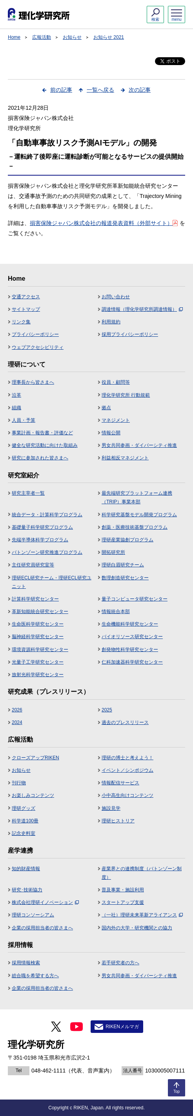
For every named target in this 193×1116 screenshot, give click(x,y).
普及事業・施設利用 (123, 890)
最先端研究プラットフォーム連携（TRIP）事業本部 (137, 497)
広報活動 (41, 37)
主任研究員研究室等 (33, 565)
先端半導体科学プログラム (40, 540)
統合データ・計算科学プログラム (47, 514)
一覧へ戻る (100, 90)
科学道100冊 (25, 821)
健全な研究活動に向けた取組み (45, 445)
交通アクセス (26, 296)
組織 (16, 407)
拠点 (106, 407)
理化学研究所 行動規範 (126, 395)
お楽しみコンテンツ (33, 795)
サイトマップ (26, 309)
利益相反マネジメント (125, 458)
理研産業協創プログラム (127, 540)
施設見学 (111, 808)
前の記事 (61, 90)
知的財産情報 (26, 868)
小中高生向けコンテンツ (127, 795)
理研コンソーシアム (33, 915)
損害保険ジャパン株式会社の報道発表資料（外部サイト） (104, 223)
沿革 (16, 395)
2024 (17, 722)
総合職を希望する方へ (35, 975)
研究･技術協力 (27, 890)
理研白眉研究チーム (123, 565)
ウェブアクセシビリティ (38, 347)
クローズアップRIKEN (35, 757)
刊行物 (19, 783)
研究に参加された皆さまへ (40, 458)
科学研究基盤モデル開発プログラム (139, 514)
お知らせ (72, 37)
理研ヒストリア (118, 821)
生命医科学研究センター (38, 624)
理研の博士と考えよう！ (127, 757)
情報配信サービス (120, 783)
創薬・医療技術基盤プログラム (135, 527)
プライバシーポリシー (35, 334)
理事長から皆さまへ (33, 382)
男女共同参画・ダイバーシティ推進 (139, 445)
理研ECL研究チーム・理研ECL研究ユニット (51, 582)
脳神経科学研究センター (38, 636)
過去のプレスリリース (125, 722)
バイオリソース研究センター (132, 636)
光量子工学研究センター (38, 662)
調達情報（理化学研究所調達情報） (142, 309)
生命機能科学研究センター (130, 624)
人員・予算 (23, 420)
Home (14, 37)
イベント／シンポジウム (127, 770)
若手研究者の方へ (120, 962)
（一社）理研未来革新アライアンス (142, 915)
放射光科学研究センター (38, 674)
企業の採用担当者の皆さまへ (42, 928)
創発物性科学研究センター (130, 649)
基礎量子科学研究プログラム (42, 527)
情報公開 (111, 433)
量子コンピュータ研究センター (135, 599)
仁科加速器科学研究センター (132, 662)
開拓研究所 (113, 552)
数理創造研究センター (125, 578)
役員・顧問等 (116, 382)
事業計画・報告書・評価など (42, 433)
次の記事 (140, 90)
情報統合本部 (116, 611)
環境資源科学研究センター (40, 649)
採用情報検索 (26, 962)
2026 (17, 710)
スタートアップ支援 (123, 902)
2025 (107, 710)
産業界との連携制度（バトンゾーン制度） (142, 873)
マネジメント (116, 420)
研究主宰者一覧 (28, 493)
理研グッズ (23, 808)
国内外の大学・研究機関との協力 (137, 928)
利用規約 (111, 322)
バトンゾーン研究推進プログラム (47, 552)
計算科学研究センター (35, 599)
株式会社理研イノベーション (45, 902)
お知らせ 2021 (108, 37)
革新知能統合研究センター (40, 611)
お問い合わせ (116, 296)
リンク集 (21, 322)
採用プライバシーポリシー (130, 334)
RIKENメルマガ (122, 1026)
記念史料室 (23, 833)
